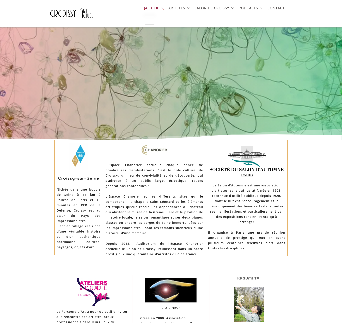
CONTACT (276, 8)
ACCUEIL (154, 8)
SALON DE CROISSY (214, 8)
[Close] (149, 20)
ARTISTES (179, 8)
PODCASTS (251, 8)
